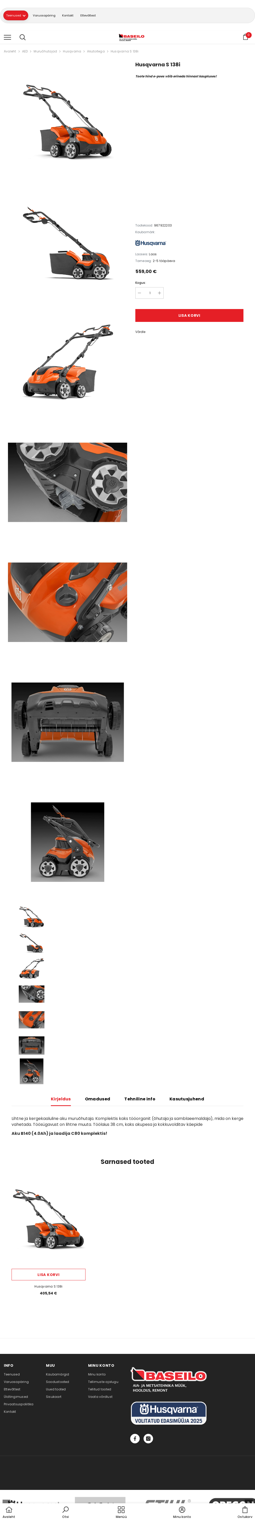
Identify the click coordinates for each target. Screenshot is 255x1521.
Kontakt (79, 16)
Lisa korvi (189, 316)
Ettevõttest (103, 16)
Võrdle (140, 333)
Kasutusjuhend (186, 1100)
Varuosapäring (51, 16)
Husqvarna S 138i (125, 52)
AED (25, 52)
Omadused (97, 1100)
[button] (65, 1513)
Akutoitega (96, 52)
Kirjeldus (61, 1100)
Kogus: (140, 284)
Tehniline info (139, 1100)
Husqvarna (72, 52)
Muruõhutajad (45, 52)
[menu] (7, 38)
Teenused (18, 16)
